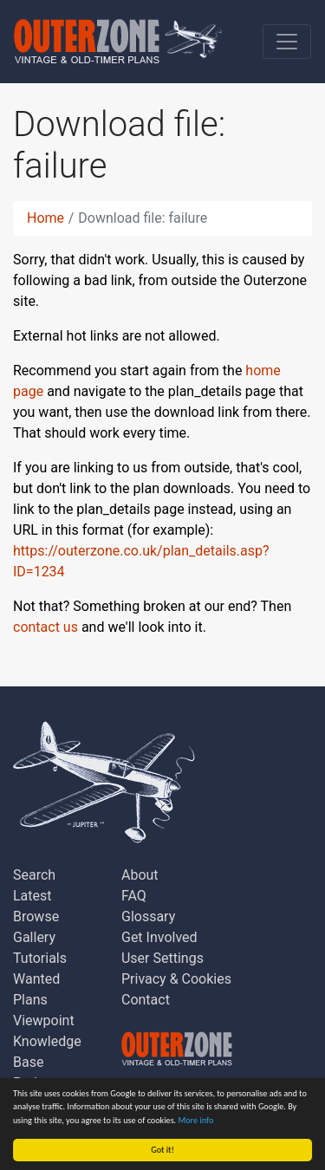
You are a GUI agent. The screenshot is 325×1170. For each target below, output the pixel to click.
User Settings (162, 958)
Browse (36, 916)
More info (196, 1120)
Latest (32, 895)
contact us (45, 627)
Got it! (162, 1149)
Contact (145, 999)
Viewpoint (44, 1020)
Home (45, 218)
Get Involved (159, 937)
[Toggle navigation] (287, 41)
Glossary (148, 916)
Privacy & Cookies (176, 979)
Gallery (34, 937)
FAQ (133, 895)
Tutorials (40, 958)
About (140, 875)
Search (34, 875)
